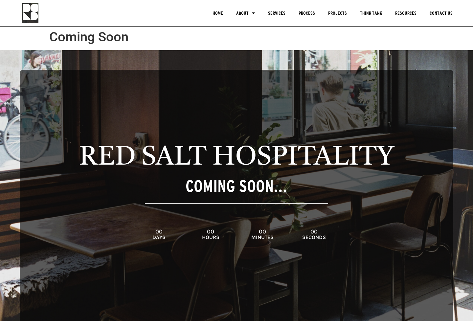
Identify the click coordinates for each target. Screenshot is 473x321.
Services (276, 13)
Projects (337, 13)
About (245, 13)
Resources (406, 13)
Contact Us (441, 13)
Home (218, 13)
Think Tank (371, 13)
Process (307, 13)
